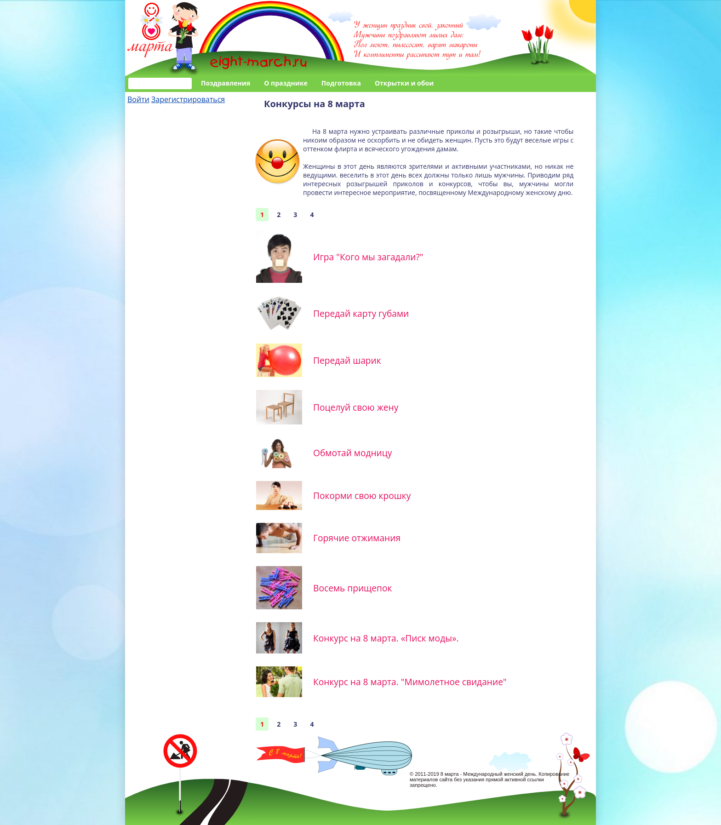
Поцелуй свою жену (355, 407)
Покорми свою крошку (362, 495)
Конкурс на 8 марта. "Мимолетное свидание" (410, 682)
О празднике (286, 83)
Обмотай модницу (352, 453)
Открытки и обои (404, 83)
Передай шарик (347, 360)
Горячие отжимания (357, 538)
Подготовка (341, 83)
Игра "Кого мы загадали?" (368, 257)
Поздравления (225, 83)
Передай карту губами (361, 313)
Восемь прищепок (352, 588)
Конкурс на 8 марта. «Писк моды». (385, 638)
